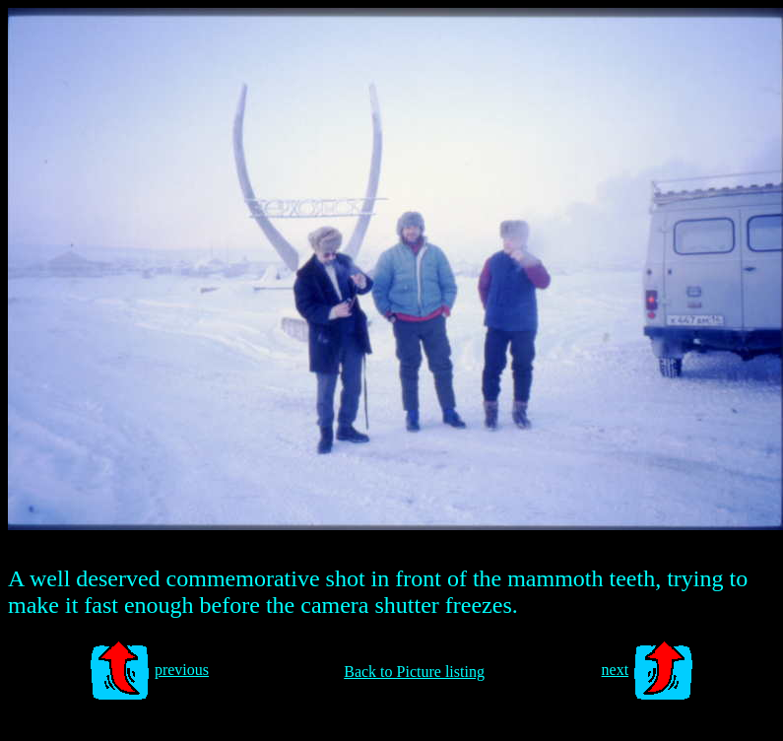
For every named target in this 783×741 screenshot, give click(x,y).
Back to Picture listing (414, 671)
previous (182, 669)
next (615, 669)
